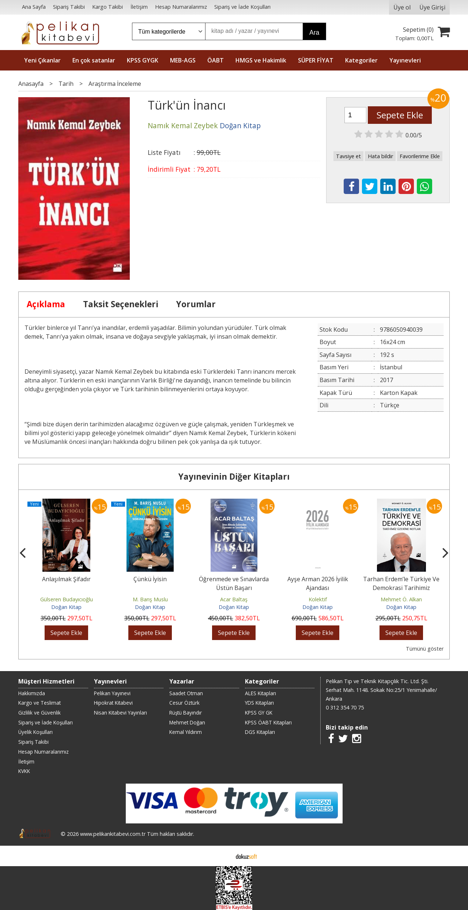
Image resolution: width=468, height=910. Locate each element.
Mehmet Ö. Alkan (401, 599)
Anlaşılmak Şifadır (66, 579)
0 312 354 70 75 (345, 707)
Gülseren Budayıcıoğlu (66, 599)
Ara (314, 32)
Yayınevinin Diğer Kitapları (234, 476)
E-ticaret (222, 856)
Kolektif (318, 599)
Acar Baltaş (234, 599)
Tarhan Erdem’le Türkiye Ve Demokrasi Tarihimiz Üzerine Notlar (401, 588)
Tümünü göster (425, 648)
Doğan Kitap (66, 607)
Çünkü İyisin (150, 579)
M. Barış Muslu (150, 599)
